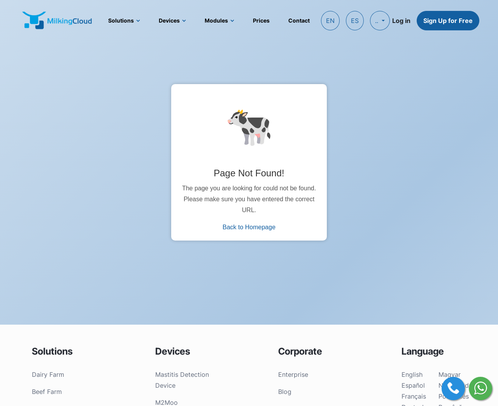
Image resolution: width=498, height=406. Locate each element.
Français (414, 396)
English (412, 374)
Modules (216, 20)
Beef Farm (47, 391)
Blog (284, 391)
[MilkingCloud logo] (57, 20)
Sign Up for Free (448, 21)
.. (377, 21)
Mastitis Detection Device (182, 380)
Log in (401, 21)
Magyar (449, 374)
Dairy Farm (48, 374)
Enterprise (293, 374)
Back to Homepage (249, 227)
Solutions (121, 20)
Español (413, 385)
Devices (169, 20)
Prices (261, 20)
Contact (299, 20)
